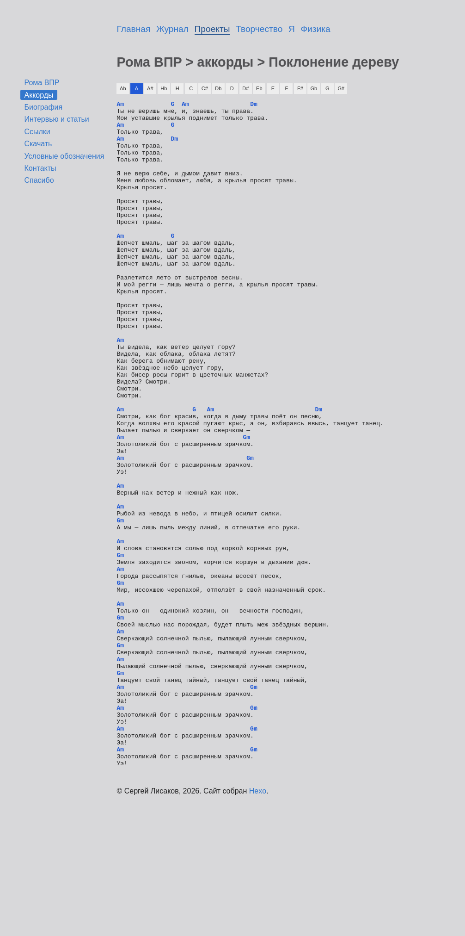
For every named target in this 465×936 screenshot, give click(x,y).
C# (205, 88)
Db (218, 88)
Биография (43, 107)
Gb (313, 88)
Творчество (259, 29)
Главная (133, 29)
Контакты (40, 168)
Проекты (212, 29)
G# (340, 88)
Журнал (172, 29)
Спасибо (39, 180)
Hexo (257, 924)
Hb (163, 88)
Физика (315, 29)
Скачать (38, 144)
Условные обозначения (64, 156)
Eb (259, 88)
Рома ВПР (41, 83)
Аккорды (38, 95)
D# (245, 88)
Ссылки (37, 132)
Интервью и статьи (56, 119)
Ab (123, 88)
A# (150, 88)
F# (300, 88)
